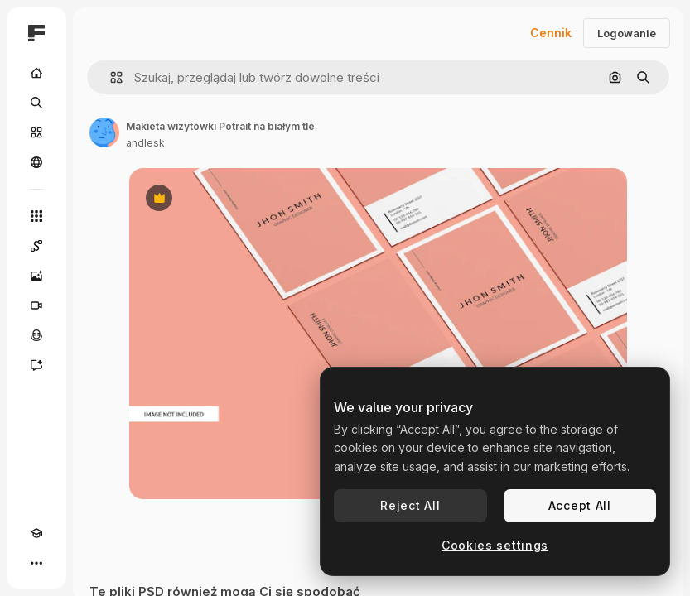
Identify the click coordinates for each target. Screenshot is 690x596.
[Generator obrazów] (36, 275)
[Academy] (36, 533)
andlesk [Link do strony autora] (145, 143)
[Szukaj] (36, 102)
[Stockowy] (36, 132)
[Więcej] (36, 563)
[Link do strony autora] (104, 132)
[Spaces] (36, 246)
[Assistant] (36, 365)
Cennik (551, 33)
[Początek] (36, 73)
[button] (110, 77)
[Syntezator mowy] (36, 335)
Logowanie (626, 33)
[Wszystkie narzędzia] (36, 216)
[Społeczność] (36, 162)
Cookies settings (495, 545)
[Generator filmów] (36, 305)
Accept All (579, 505)
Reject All (410, 505)
